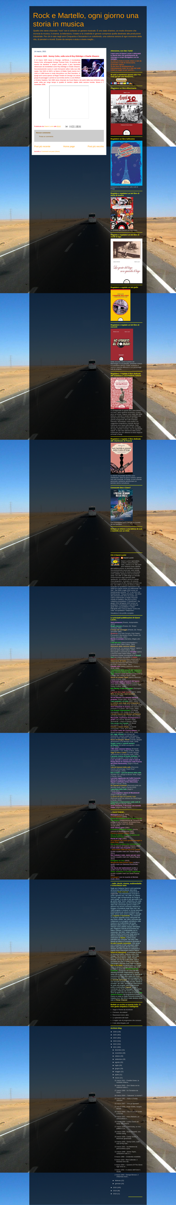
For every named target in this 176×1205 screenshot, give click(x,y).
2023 (115, 1041)
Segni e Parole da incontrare (123, 1010)
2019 (115, 1191)
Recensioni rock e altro (121, 1015)
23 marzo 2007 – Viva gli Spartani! (127, 1103)
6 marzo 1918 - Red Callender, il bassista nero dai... (126, 1161)
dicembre (118, 1050)
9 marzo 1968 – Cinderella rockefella (127, 1157)
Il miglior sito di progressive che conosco (127, 1020)
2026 (115, 1032)
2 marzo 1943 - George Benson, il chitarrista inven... (126, 1176)
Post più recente (42, 146)
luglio (117, 1065)
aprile (117, 1075)
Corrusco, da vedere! (120, 1012)
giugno (117, 1068)
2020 (115, 1187)
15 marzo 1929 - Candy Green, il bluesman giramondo (126, 1138)
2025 (115, 1035)
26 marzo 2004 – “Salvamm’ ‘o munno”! (128, 1095)
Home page (69, 146)
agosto (117, 1062)
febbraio (118, 1180)
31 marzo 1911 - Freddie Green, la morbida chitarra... (127, 1081)
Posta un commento (46, 136)
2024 (115, 1038)
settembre (118, 1059)
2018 (115, 1194)
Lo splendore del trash (120, 1018)
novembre (118, 1053)
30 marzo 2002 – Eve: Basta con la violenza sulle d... (127, 1086)
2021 (115, 1047)
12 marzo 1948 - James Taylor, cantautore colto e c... (125, 1153)
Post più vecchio (96, 146)
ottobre (117, 1056)
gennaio (118, 1183)
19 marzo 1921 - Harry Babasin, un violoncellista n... (127, 1117)
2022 (115, 1044)
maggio (118, 1071)
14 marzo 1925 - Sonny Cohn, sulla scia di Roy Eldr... (127, 1143)
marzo (117, 1078)
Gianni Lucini (128, 558)
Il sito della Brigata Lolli (121, 1023)
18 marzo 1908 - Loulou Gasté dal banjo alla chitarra (127, 1123)
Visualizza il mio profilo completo (122, 613)
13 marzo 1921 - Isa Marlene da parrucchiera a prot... (126, 1148)
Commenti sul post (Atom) (50, 151)
